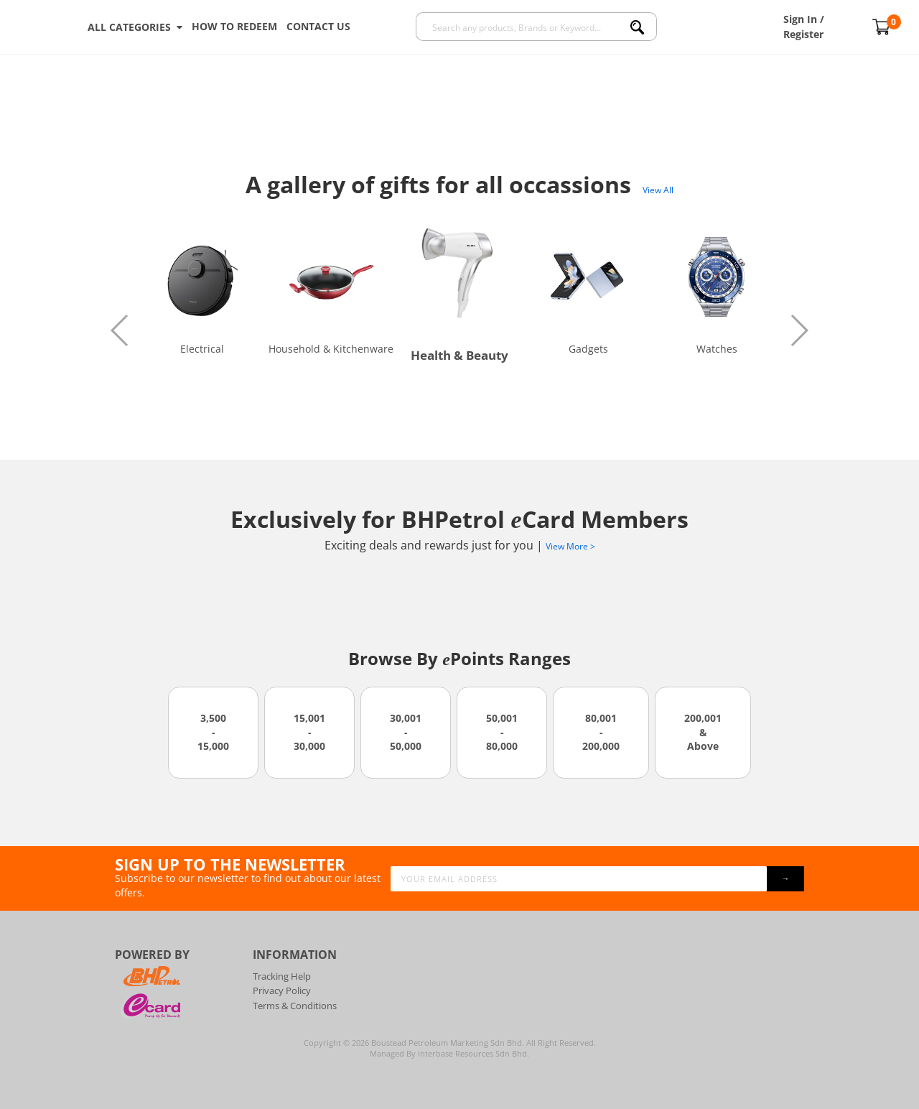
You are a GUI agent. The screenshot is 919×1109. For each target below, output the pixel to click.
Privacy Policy (282, 990)
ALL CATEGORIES (135, 27)
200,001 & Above (703, 732)
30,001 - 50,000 (405, 732)
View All (658, 190)
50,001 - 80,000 (502, 732)
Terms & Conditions (295, 1005)
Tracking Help (282, 976)
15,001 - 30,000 (309, 732)
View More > (570, 546)
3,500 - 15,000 (213, 732)
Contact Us (318, 26)
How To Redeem (234, 26)
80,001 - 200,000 (601, 732)
